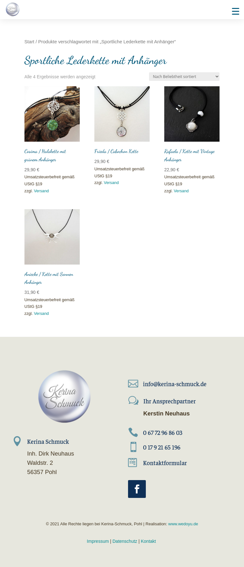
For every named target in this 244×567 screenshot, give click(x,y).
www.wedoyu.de (182, 523)
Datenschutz (124, 541)
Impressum (98, 541)
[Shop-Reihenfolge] (184, 76)
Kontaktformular (165, 462)
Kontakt (148, 541)
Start (29, 41)
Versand (41, 190)
